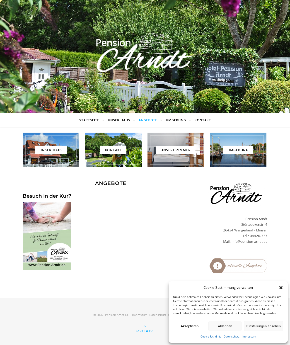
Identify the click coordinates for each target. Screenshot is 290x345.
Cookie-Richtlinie (211, 336)
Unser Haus (119, 120)
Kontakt (203, 120)
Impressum (249, 336)
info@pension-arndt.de (249, 241)
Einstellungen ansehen (263, 326)
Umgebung (176, 120)
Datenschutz (231, 336)
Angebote (148, 120)
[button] (281, 287)
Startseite (89, 120)
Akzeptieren (189, 326)
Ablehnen (225, 326)
